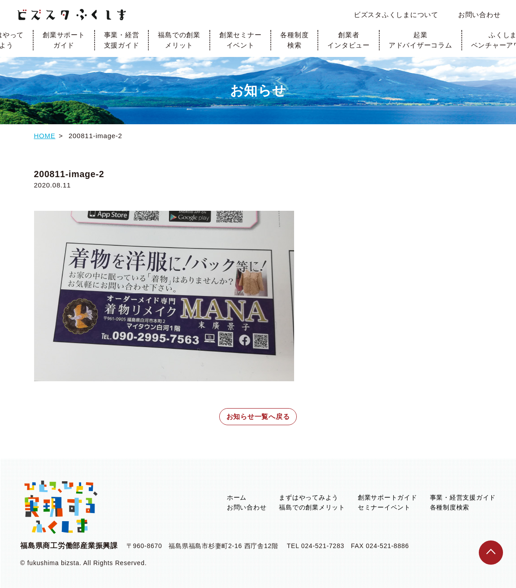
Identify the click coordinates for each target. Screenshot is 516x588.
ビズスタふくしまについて (396, 14)
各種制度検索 (294, 40)
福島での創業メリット (179, 40)
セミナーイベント (384, 507)
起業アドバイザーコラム (420, 40)
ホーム (237, 497)
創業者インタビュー (348, 40)
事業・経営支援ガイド (121, 40)
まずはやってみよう (308, 497)
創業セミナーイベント (240, 40)
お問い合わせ (479, 14)
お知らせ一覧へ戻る (258, 416)
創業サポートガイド (64, 40)
